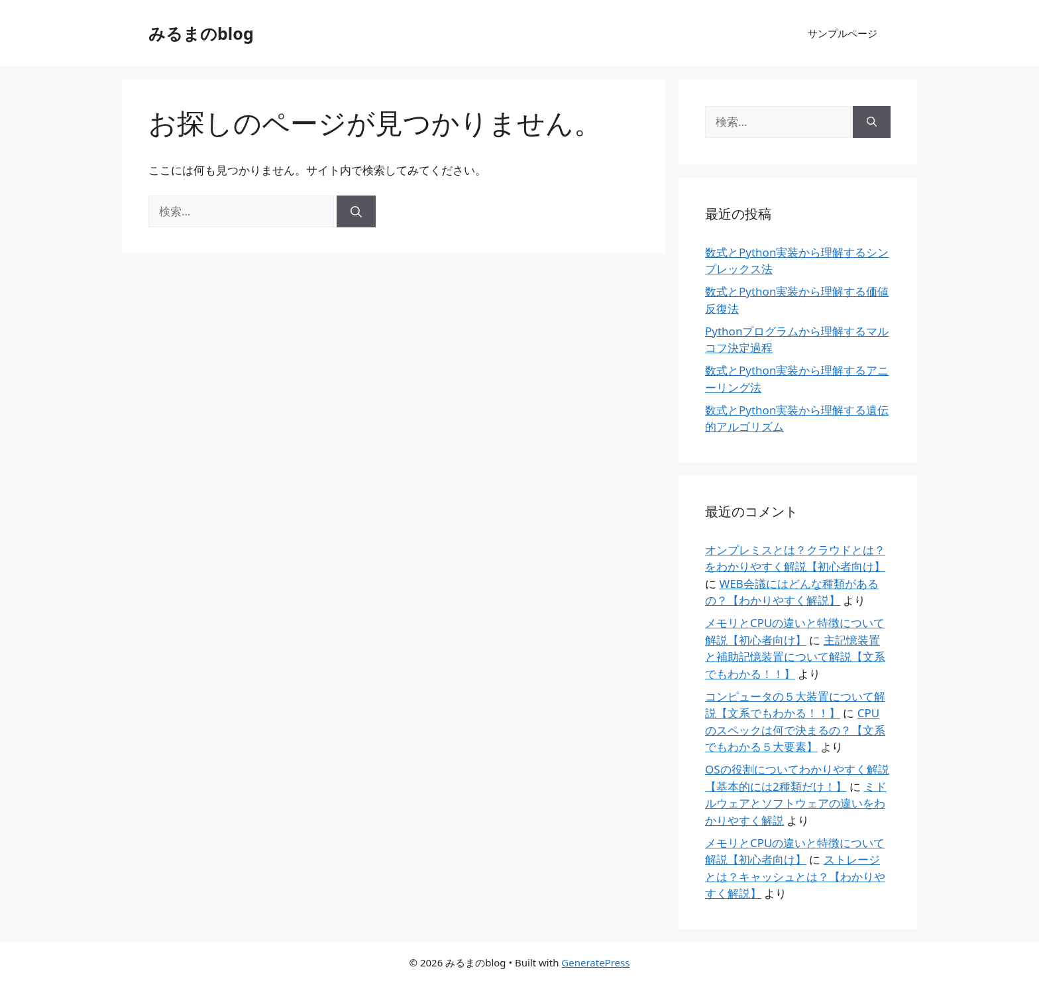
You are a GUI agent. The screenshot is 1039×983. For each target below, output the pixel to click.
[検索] (356, 211)
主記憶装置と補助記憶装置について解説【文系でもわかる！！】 (795, 656)
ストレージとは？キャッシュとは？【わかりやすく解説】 (795, 876)
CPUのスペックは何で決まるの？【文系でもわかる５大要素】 (795, 729)
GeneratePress (595, 962)
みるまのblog (201, 33)
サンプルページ (842, 33)
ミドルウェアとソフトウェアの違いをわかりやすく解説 (796, 803)
